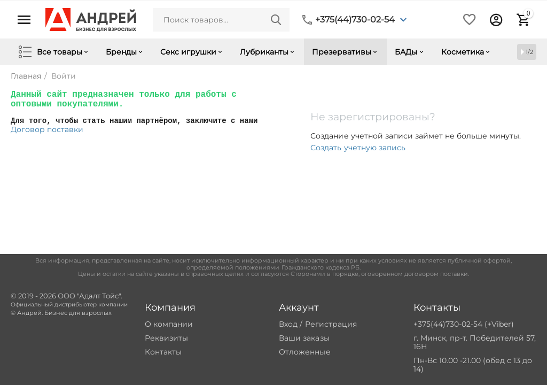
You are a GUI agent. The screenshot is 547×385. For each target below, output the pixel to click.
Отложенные (304, 352)
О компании (169, 324)
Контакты (163, 352)
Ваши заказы (304, 338)
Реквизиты (166, 338)
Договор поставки (47, 129)
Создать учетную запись (357, 147)
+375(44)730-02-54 (355, 20)
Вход (288, 324)
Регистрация (331, 324)
